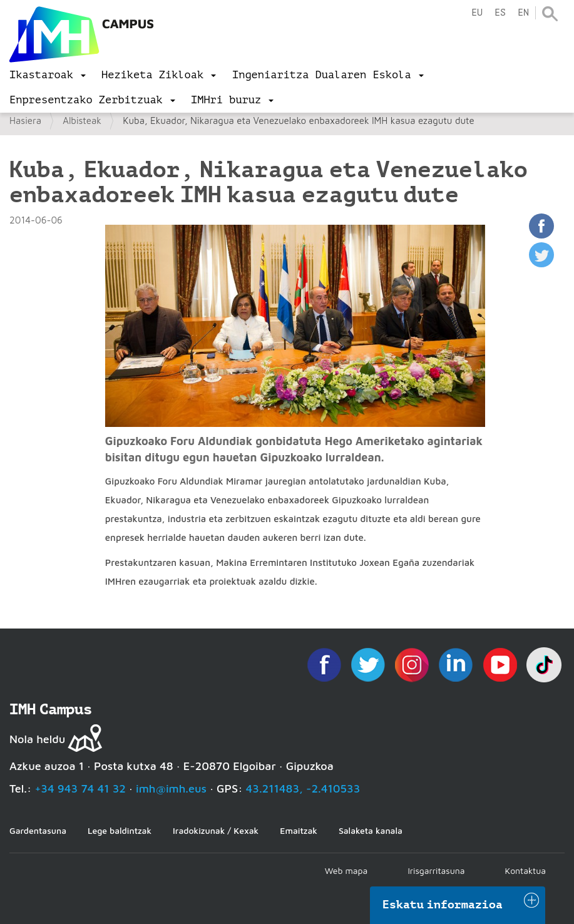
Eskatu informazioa (442, 904)
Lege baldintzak (119, 830)
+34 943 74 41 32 (80, 788)
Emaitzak (298, 830)
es (500, 13)
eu (477, 13)
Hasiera (25, 120)
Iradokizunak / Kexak (216, 830)
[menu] (47, 75)
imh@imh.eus (171, 788)
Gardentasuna (37, 830)
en (523, 13)
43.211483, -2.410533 (303, 788)
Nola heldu (37, 739)
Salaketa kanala (370, 830)
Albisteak (82, 120)
